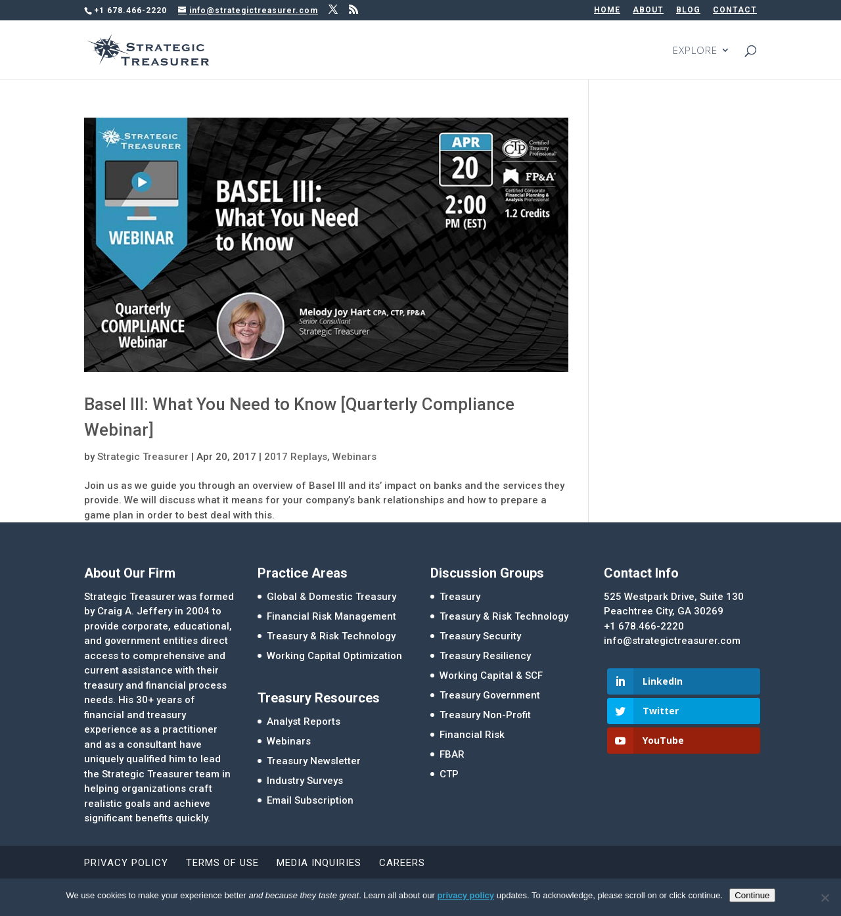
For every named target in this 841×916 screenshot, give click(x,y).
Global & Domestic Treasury (331, 597)
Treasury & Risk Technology (331, 636)
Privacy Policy (126, 863)
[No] (824, 897)
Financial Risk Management (331, 616)
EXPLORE (695, 51)
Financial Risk (472, 735)
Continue (752, 895)
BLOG (688, 10)
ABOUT (648, 10)
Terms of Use (222, 863)
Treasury (460, 597)
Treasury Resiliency (485, 656)
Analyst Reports (303, 721)
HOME (607, 10)
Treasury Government (490, 695)
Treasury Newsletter (314, 761)
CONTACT (735, 10)
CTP (449, 774)
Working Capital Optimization (334, 656)
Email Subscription (310, 800)
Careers (402, 863)
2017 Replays (295, 457)
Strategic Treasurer (143, 457)
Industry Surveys (305, 781)
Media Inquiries (319, 863)
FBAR (452, 754)
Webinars (354, 457)
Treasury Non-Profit (485, 715)
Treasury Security (480, 636)
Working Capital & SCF (491, 675)
